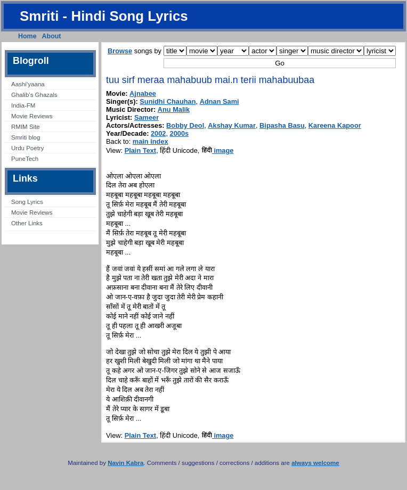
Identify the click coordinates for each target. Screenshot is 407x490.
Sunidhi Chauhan (168, 101)
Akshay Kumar (232, 125)
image (217, 150)
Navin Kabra (125, 463)
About (51, 36)
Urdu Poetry (27, 148)
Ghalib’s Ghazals (34, 95)
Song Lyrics (27, 202)
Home (27, 36)
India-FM (23, 105)
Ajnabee (142, 93)
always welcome (315, 463)
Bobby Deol (185, 125)
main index (150, 141)
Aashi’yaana (28, 84)
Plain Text (141, 150)
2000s (179, 133)
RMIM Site (25, 127)
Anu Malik (174, 109)
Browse (120, 51)
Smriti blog (25, 137)
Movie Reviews (31, 116)
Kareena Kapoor (334, 125)
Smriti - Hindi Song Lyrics (104, 16)
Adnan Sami (219, 101)
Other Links (27, 223)
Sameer (146, 117)
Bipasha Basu (282, 125)
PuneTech (24, 159)
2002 (158, 133)
